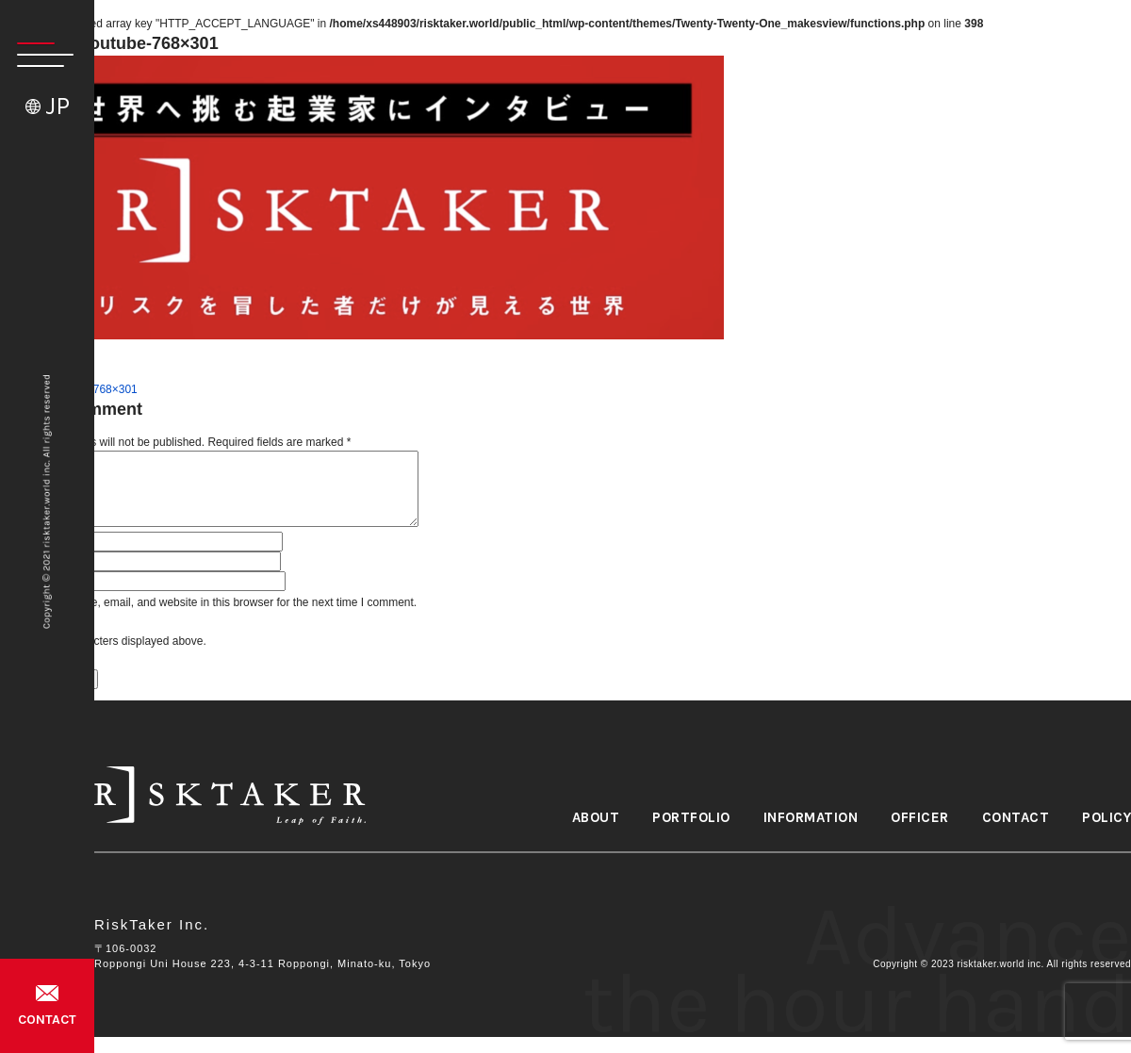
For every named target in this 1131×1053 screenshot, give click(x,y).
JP (57, 106)
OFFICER (920, 818)
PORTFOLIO (691, 818)
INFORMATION (811, 818)
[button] (37, 54)
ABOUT (596, 818)
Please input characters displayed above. (103, 641)
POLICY (1106, 818)
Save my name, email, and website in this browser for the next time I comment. (219, 602)
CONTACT (47, 1020)
